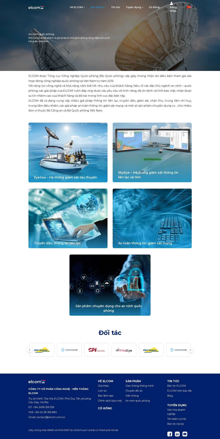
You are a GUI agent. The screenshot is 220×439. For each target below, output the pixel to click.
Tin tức (115, 7)
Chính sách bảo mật (110, 400)
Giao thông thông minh (140, 385)
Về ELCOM (76, 7)
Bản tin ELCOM (176, 385)
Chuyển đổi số (134, 390)
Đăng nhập (173, 7)
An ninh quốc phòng (138, 400)
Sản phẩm (97, 7)
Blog (170, 395)
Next (190, 350)
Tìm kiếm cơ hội (176, 418)
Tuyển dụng (133, 7)
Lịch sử (102, 390)
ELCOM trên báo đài (179, 390)
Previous (30, 350)
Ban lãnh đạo (106, 395)
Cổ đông (154, 7)
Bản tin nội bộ (175, 423)
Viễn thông (132, 395)
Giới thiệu (103, 385)
